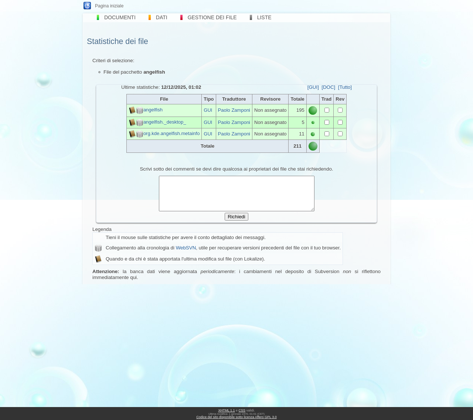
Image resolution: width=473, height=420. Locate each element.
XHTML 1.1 (226, 410)
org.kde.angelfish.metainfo (171, 133)
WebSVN (186, 254)
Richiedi (236, 223)
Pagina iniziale (109, 6)
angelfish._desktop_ (164, 122)
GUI (208, 110)
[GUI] (313, 87)
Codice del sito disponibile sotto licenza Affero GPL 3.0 (236, 417)
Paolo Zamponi (234, 110)
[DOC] (328, 87)
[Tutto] (345, 87)
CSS (242, 410)
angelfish (153, 110)
